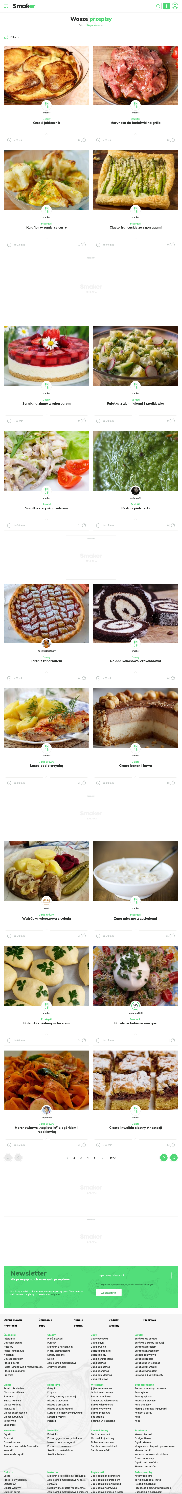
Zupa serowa (98, 1362)
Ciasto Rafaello (12, 1404)
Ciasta (135, 761)
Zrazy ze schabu (56, 1366)
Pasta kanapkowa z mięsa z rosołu (23, 1366)
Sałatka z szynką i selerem (46, 508)
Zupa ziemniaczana (102, 1358)
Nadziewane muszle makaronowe (66, 1487)
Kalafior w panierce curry (46, 227)
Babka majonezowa (102, 1442)
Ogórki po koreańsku (146, 1462)
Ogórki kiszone (143, 1442)
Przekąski (46, 223)
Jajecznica (9, 1338)
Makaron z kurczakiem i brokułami (66, 1475)
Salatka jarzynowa (145, 1354)
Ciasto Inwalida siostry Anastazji (135, 1128)
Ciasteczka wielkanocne (104, 1400)
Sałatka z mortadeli (146, 1366)
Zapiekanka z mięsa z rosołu (107, 1491)
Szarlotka (9, 1396)
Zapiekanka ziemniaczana (106, 1483)
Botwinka (52, 1434)
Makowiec (9, 1408)
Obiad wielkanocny (102, 1392)
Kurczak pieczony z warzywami (65, 1412)
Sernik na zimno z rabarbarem (46, 403)
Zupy (42, 1325)
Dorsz (50, 1358)
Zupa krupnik (98, 1346)
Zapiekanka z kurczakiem (105, 1479)
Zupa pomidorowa (101, 1375)
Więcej (54, 1294)
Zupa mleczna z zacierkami (135, 918)
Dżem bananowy (144, 1458)
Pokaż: (91, 25)
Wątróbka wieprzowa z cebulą (46, 918)
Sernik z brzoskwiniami (60, 1450)
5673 (113, 1157)
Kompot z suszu (143, 1412)
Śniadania (135, 1019)
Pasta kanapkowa (14, 1350)
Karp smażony (143, 1404)
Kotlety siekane (56, 1354)
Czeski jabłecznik (46, 123)
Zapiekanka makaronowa (62, 1362)
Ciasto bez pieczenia (15, 1412)
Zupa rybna (141, 1392)
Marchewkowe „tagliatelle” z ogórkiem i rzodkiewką (46, 1130)
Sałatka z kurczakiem (147, 1350)
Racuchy (8, 1346)
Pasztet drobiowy (101, 1396)
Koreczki (8, 1450)
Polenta (51, 1420)
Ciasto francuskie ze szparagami (136, 227)
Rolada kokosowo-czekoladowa (135, 661)
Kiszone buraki (143, 1450)
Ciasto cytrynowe (13, 1416)
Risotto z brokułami (58, 1404)
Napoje (78, 1319)
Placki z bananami (14, 1370)
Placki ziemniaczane (58, 1350)
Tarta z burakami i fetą (148, 1479)
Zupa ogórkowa (100, 1370)
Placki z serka (11, 1362)
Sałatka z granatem (146, 1370)
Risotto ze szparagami (60, 1408)
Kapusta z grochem (145, 1400)
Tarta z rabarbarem (46, 661)
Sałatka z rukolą (144, 1358)
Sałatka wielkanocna (103, 1420)
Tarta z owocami (100, 1434)
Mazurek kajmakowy (103, 1438)
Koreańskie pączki (14, 1454)
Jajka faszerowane (101, 1388)
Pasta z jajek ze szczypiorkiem (64, 1438)
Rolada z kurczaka (145, 1483)
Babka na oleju (12, 1400)
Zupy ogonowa (99, 1338)
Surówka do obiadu (146, 1338)
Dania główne (47, 761)
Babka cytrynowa (101, 1408)
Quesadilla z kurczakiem (148, 1491)
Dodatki (135, 119)
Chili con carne (12, 1491)
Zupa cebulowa (99, 1379)
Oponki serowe (12, 1442)
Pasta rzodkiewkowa (59, 1446)
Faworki (8, 1438)
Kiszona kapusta (144, 1434)
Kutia (138, 1416)
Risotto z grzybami (58, 1400)
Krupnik (51, 1392)
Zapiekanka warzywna (104, 1487)
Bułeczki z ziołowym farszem (46, 1023)
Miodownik (10, 1420)
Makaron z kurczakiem (60, 1346)
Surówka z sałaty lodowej (149, 1342)
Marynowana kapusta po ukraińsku (154, 1446)
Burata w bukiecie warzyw (135, 1023)
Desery (47, 119)
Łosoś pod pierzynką (46, 766)
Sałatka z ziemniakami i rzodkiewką (135, 403)
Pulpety (51, 1342)
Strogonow (10, 1483)
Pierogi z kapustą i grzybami (151, 1408)
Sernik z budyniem (14, 1388)
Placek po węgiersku (15, 1479)
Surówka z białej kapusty (149, 1375)
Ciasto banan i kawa (135, 766)
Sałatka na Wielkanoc (147, 1362)
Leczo (7, 1475)
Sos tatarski (97, 1416)
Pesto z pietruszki (135, 508)
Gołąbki (51, 1388)
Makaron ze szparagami (61, 1442)
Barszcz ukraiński (101, 1350)
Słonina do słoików (145, 1466)
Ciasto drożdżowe (14, 1392)
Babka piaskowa (100, 1412)
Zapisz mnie (109, 1292)
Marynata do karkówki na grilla (135, 123)
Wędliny (113, 1325)
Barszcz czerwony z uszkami (151, 1388)
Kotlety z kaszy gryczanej (61, 1396)
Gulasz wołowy (12, 1487)
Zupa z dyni (97, 1342)
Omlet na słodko (13, 1342)
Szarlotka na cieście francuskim (21, 1446)
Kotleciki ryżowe (56, 1416)
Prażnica (8, 1375)
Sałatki (135, 399)
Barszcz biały (98, 1354)
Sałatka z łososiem (145, 1346)
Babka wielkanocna (102, 1404)
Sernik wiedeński (56, 1454)
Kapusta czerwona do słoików (151, 1454)
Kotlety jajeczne (143, 1475)
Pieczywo (149, 1319)
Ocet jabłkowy (143, 1438)
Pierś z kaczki (55, 1338)
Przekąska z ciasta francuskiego (153, 1487)
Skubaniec (9, 1424)
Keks (137, 1420)
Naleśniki (9, 1354)
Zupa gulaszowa (100, 1366)
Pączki (7, 1434)
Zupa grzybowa (143, 1396)
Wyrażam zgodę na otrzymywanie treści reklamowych (124, 1284)
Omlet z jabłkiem (13, 1358)
